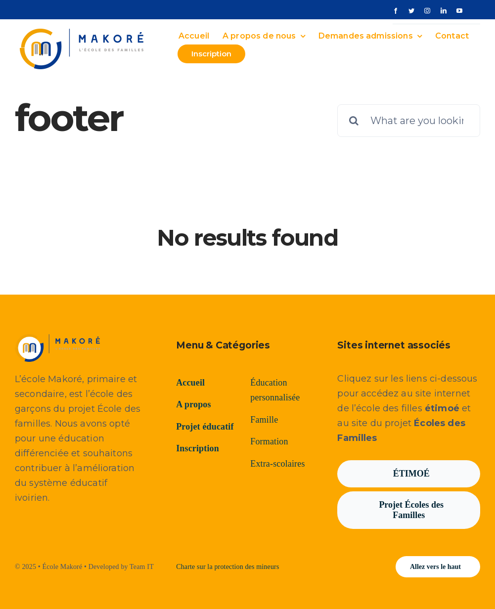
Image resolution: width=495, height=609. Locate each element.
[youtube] (459, 11)
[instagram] (427, 11)
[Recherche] (353, 120)
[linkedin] (444, 11)
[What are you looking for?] (408, 120)
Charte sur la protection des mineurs (227, 566)
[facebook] (396, 11)
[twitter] (411, 11)
